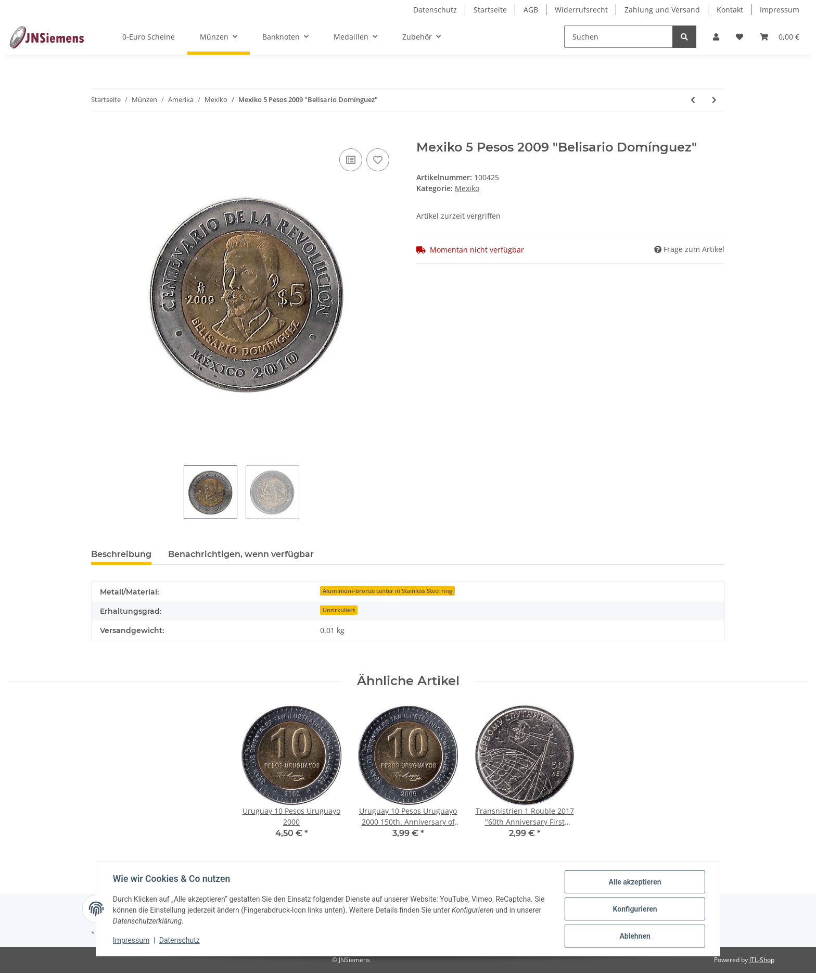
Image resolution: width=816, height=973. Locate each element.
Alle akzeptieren (634, 882)
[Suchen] (618, 37)
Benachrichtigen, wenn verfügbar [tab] (241, 554)
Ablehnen (634, 936)
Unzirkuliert (339, 610)
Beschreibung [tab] (121, 554)
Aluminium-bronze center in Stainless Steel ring (387, 591)
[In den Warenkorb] (99, 134)
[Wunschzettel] (739, 37)
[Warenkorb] (779, 37)
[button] (716, 37)
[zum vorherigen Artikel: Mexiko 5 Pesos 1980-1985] (693, 100)
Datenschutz (435, 10)
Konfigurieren (635, 909)
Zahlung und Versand (662, 10)
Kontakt (730, 10)
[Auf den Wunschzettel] (377, 159)
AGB (531, 10)
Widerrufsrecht (581, 10)
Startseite (490, 10)
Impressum (779, 10)
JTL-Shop (761, 959)
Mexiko (467, 188)
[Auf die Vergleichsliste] (350, 159)
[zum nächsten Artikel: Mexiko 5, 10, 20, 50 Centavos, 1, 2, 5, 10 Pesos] (714, 100)
